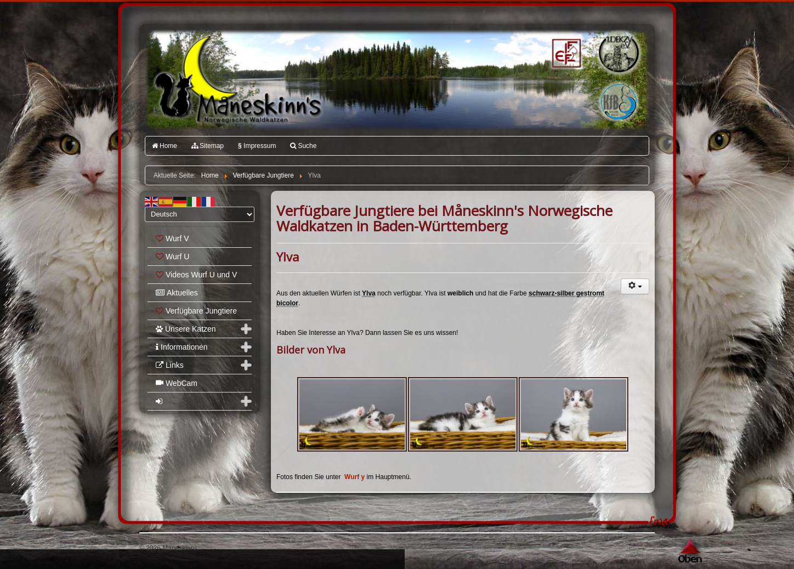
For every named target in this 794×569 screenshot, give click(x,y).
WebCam (176, 383)
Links (170, 365)
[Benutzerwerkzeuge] (635, 286)
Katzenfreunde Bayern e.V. (596, 85)
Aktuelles (177, 292)
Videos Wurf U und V (196, 274)
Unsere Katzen (186, 329)
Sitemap (207, 146)
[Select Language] (199, 214)
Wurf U (172, 256)
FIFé (565, 52)
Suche (303, 146)
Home (164, 146)
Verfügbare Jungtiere (196, 310)
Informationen (182, 347)
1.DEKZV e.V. (618, 53)
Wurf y (355, 477)
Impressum (257, 146)
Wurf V (172, 238)
